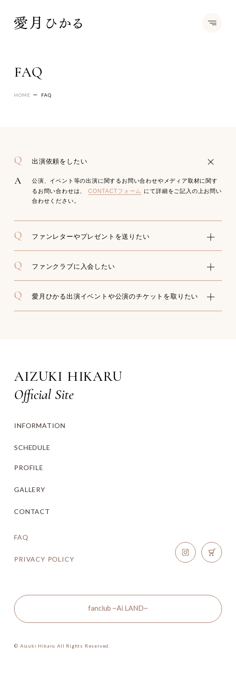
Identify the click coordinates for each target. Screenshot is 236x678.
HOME (22, 95)
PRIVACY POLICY (44, 559)
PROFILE (29, 467)
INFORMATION (40, 425)
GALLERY (29, 489)
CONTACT (32, 511)
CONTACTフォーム (114, 191)
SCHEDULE (32, 447)
